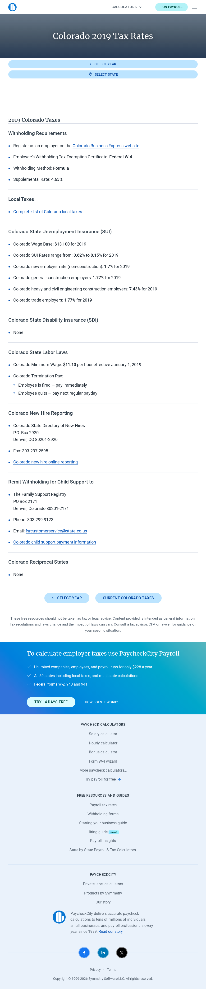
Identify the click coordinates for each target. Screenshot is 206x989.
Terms (111, 970)
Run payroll (171, 7)
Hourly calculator (103, 743)
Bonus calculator (103, 752)
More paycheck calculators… (103, 770)
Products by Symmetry (103, 893)
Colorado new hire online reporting (45, 462)
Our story (103, 902)
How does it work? (101, 702)
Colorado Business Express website (106, 145)
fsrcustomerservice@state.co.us (56, 531)
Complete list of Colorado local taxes (47, 211)
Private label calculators (103, 884)
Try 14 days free (51, 702)
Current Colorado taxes (128, 598)
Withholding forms (103, 814)
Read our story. (111, 931)
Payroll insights (103, 840)
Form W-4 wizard (103, 761)
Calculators (127, 7)
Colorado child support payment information (54, 542)
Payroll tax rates (103, 805)
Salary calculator (103, 734)
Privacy (95, 970)
